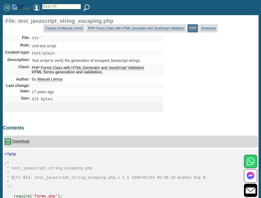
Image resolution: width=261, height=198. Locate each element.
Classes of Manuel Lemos (64, 28)
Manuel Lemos (50, 80)
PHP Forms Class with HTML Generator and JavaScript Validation (136, 28)
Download (208, 28)
